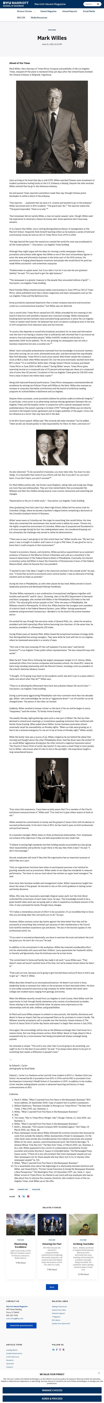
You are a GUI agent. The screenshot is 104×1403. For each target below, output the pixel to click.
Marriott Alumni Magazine (50, 4)
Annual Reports (69, 11)
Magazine (36, 1189)
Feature (52, 30)
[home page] (15, 4)
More (52, 1290)
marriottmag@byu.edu (15, 1322)
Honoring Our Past (52, 1245)
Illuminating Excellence (21, 1245)
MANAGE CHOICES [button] (52, 1390)
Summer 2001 (23, 1189)
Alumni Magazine (48, 11)
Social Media (89, 11)
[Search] (92, 4)
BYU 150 (21, 17)
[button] (99, 1373)
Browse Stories (24, 11)
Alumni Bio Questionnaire (22, 1329)
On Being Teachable (83, 1245)
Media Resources (39, 17)
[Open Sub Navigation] (35, 11)
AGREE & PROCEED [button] (52, 1398)
